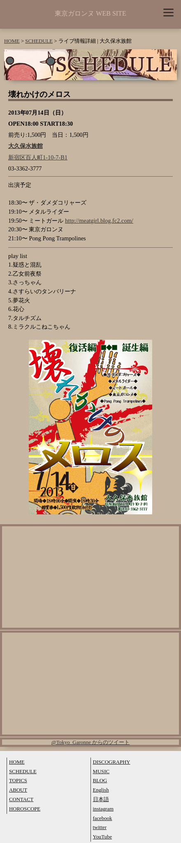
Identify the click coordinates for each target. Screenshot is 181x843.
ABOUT (18, 790)
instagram (103, 809)
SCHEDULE (39, 41)
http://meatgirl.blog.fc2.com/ (99, 220)
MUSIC (101, 771)
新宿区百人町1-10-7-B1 (37, 157)
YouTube (102, 837)
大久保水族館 (25, 146)
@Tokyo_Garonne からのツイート (90, 742)
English (101, 790)
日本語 (101, 799)
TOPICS (18, 780)
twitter (100, 827)
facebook (102, 818)
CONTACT (21, 799)
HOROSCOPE (24, 809)
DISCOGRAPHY (111, 762)
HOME (12, 41)
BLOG (100, 780)
